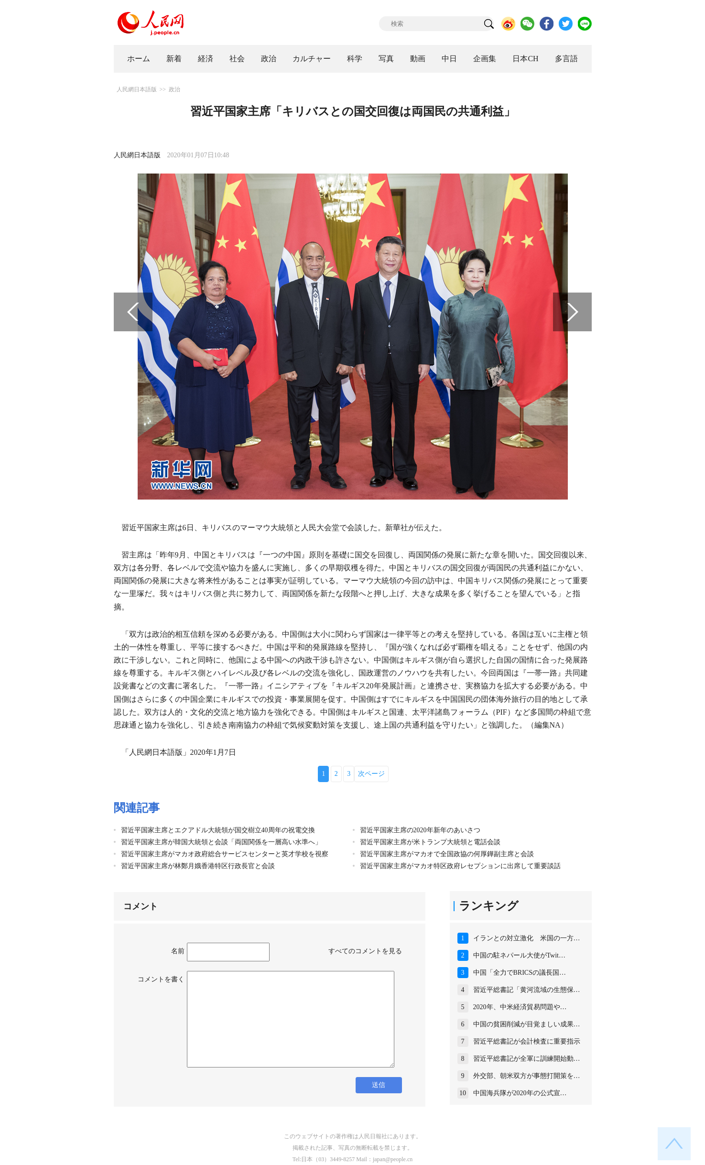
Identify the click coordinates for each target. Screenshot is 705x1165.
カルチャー (312, 58)
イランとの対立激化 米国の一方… (526, 938)
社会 (237, 58)
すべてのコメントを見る (365, 951)
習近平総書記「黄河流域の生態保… (526, 989)
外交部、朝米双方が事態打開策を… (526, 1075)
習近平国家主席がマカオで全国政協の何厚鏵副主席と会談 (447, 854)
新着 (174, 58)
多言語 (566, 58)
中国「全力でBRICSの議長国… (519, 972)
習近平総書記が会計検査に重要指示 (526, 1041)
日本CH (525, 58)
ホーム (138, 58)
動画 (417, 58)
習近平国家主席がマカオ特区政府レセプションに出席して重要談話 (460, 866)
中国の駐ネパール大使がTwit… (519, 955)
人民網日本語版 (137, 89)
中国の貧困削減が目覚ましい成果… (526, 1024)
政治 (268, 58)
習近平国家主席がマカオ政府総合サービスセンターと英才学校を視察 (224, 854)
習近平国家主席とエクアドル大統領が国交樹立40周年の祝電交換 (218, 830)
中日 (449, 58)
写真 (386, 58)
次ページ (371, 773)
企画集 (484, 58)
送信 (378, 1085)
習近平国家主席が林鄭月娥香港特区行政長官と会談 (198, 866)
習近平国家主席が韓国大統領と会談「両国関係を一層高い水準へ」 (221, 842)
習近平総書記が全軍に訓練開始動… (526, 1058)
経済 (205, 58)
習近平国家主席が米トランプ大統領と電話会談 (430, 842)
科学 (354, 58)
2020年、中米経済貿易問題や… (520, 1007)
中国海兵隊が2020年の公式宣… (520, 1093)
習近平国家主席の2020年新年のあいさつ (420, 830)
